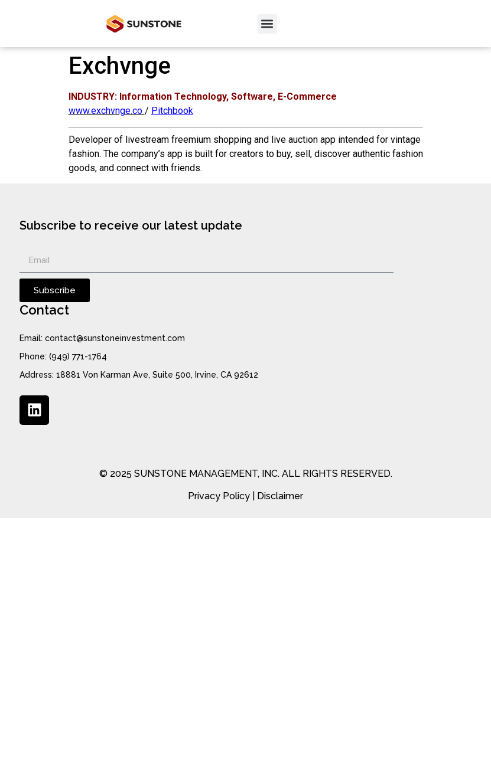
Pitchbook (172, 110)
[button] (267, 24)
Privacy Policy (219, 496)
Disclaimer (280, 496)
